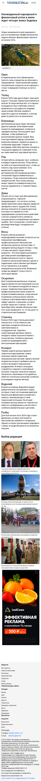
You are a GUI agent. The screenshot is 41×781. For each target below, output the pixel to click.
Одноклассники (7, 724)
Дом (2, 695)
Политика (4, 673)
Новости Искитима (8, 670)
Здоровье (4, 710)
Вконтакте (5, 722)
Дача (3, 708)
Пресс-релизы (6, 684)
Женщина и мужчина (8, 705)
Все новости (5, 668)
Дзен (3, 727)
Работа (4, 697)
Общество (5, 678)
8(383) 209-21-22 (16, 733)
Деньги (4, 700)
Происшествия (6, 676)
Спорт (3, 681)
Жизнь (3, 692)
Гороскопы (5, 703)
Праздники (5, 713)
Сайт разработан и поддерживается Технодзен (18, 778)
